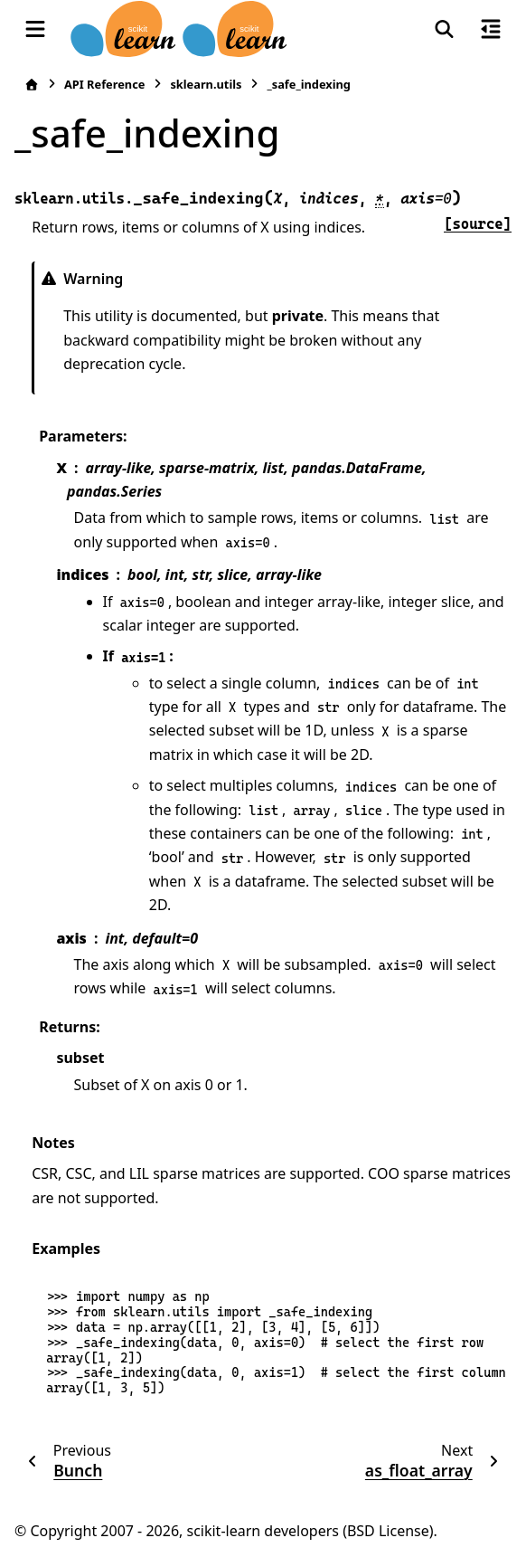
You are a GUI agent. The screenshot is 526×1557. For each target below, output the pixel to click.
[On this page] (491, 29)
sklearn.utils (205, 84)
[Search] (444, 29)
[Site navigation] (35, 29)
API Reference (104, 84)
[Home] (31, 84)
